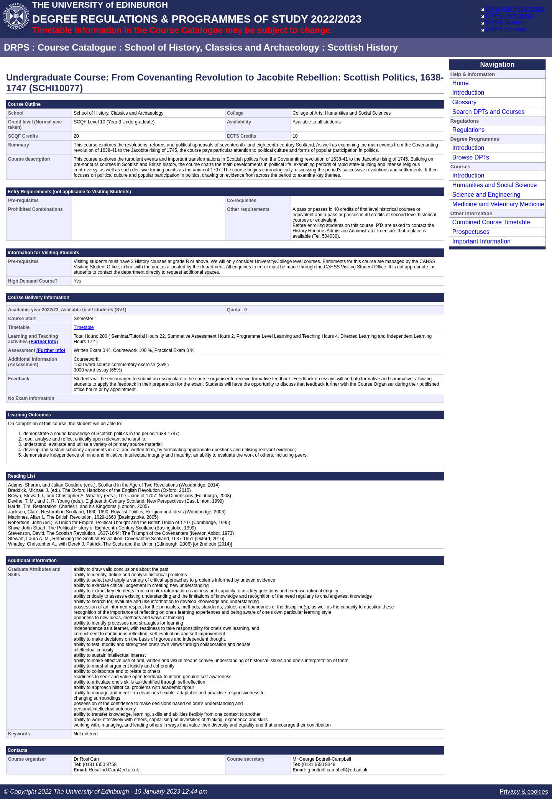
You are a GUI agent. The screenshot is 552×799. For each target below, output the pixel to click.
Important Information (481, 241)
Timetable (84, 327)
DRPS (17, 47)
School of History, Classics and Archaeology (222, 47)
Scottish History (362, 47)
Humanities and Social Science (494, 185)
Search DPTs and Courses (488, 112)
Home (460, 83)
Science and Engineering (486, 194)
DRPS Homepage (510, 15)
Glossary (464, 102)
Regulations (468, 130)
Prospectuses (471, 232)
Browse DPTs (470, 157)
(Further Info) (43, 341)
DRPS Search (505, 22)
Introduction (468, 92)
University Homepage (515, 8)
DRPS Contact (506, 29)
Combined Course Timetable (491, 222)
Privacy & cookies (524, 791)
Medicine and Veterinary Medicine (498, 204)
